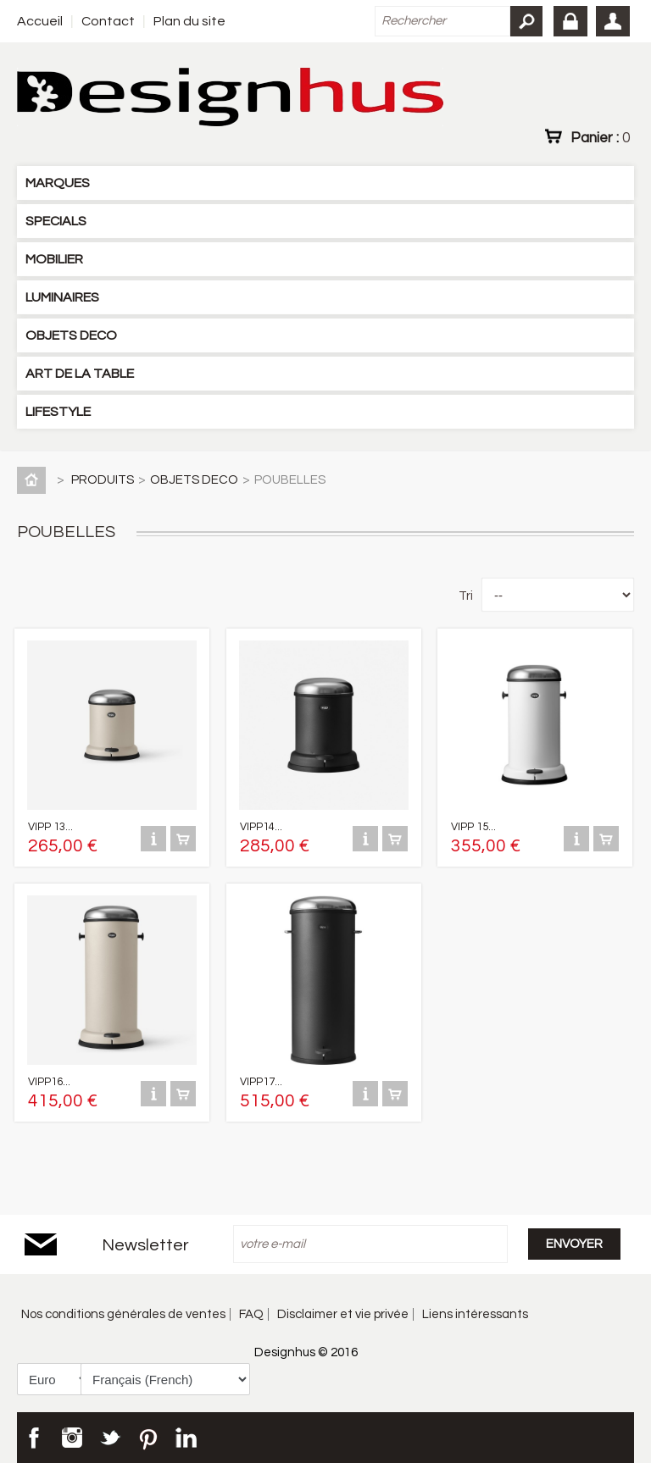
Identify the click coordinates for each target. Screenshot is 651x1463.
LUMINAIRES (62, 297)
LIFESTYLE (58, 411)
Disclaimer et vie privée (343, 1314)
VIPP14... (261, 827)
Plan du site (189, 21)
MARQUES (57, 183)
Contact (108, 21)
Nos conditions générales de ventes (123, 1314)
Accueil (40, 21)
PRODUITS (102, 480)
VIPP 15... (473, 827)
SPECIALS (55, 221)
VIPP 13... (50, 827)
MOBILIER (54, 259)
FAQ (251, 1314)
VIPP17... (261, 1082)
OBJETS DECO (71, 335)
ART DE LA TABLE (79, 373)
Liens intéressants (475, 1314)
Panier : (600, 137)
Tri (466, 596)
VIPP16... (49, 1082)
